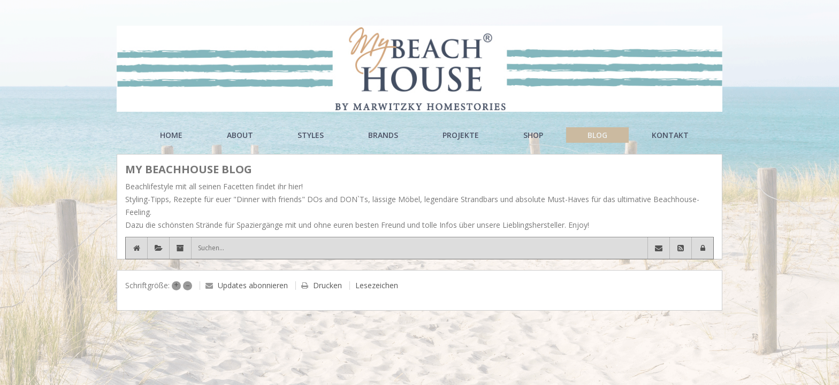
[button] (702, 248)
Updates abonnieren (253, 285)
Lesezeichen (376, 285)
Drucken (327, 285)
